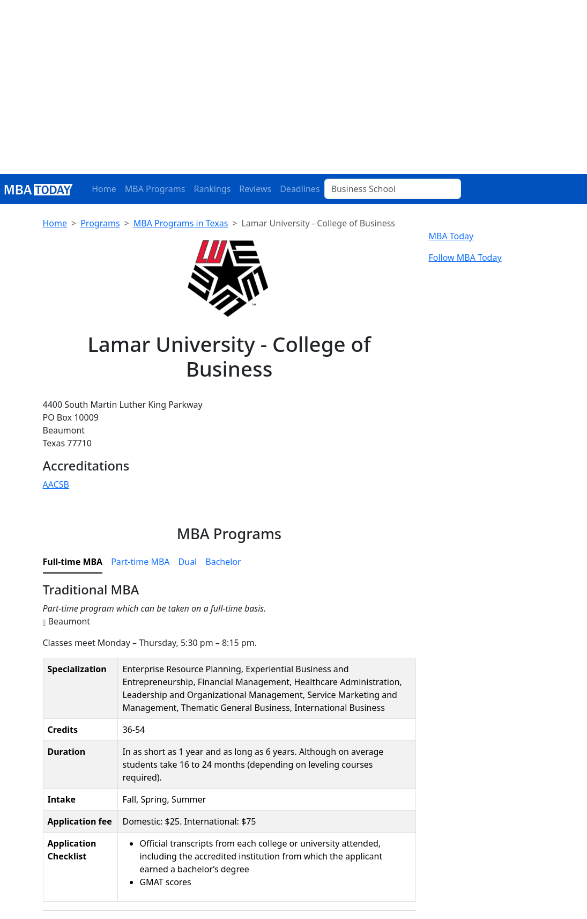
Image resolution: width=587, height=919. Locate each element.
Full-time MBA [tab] (73, 562)
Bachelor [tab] (223, 562)
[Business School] (392, 189)
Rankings (212, 189)
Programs (100, 223)
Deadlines (299, 189)
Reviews (255, 189)
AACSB (56, 484)
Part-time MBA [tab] (140, 562)
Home (104, 189)
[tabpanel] (229, 746)
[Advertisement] (293, 93)
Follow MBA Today (465, 257)
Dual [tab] (188, 562)
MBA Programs (155, 189)
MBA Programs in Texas (180, 223)
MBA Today (451, 236)
